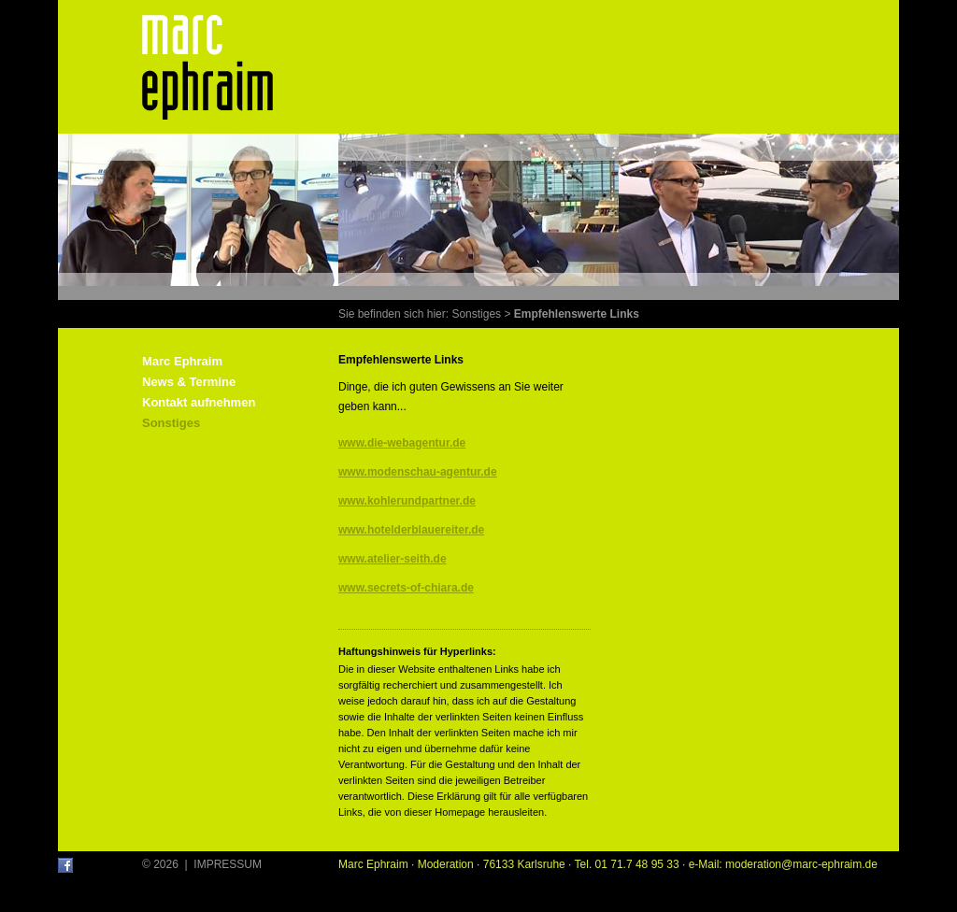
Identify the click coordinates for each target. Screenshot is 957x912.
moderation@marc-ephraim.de (801, 864)
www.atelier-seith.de (392, 558)
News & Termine (189, 382)
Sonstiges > (480, 314)
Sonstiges (171, 423)
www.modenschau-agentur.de (417, 471)
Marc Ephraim (182, 361)
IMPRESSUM (227, 864)
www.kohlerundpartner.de (407, 500)
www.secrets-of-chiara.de (406, 587)
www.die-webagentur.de (401, 442)
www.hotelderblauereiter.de (411, 529)
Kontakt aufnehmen (198, 402)
